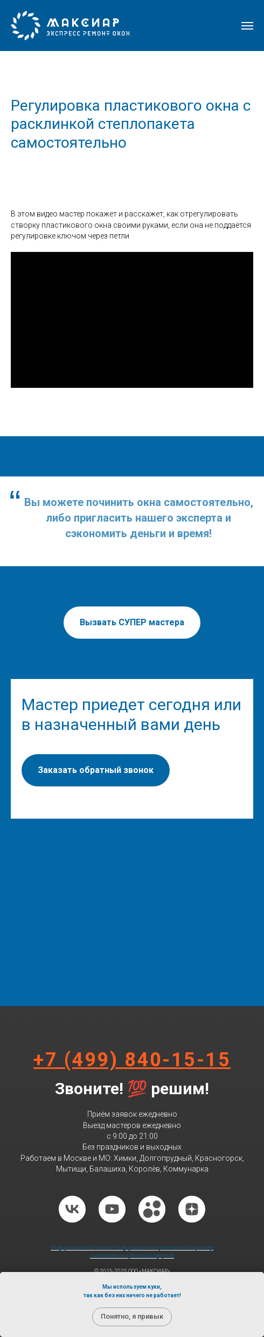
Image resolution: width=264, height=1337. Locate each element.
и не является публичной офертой (132, 1256)
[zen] (191, 1209)
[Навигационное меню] (247, 26)
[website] (151, 1209)
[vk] (72, 1209)
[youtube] (112, 1209)
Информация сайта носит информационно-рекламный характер (132, 1248)
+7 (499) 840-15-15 (132, 1060)
